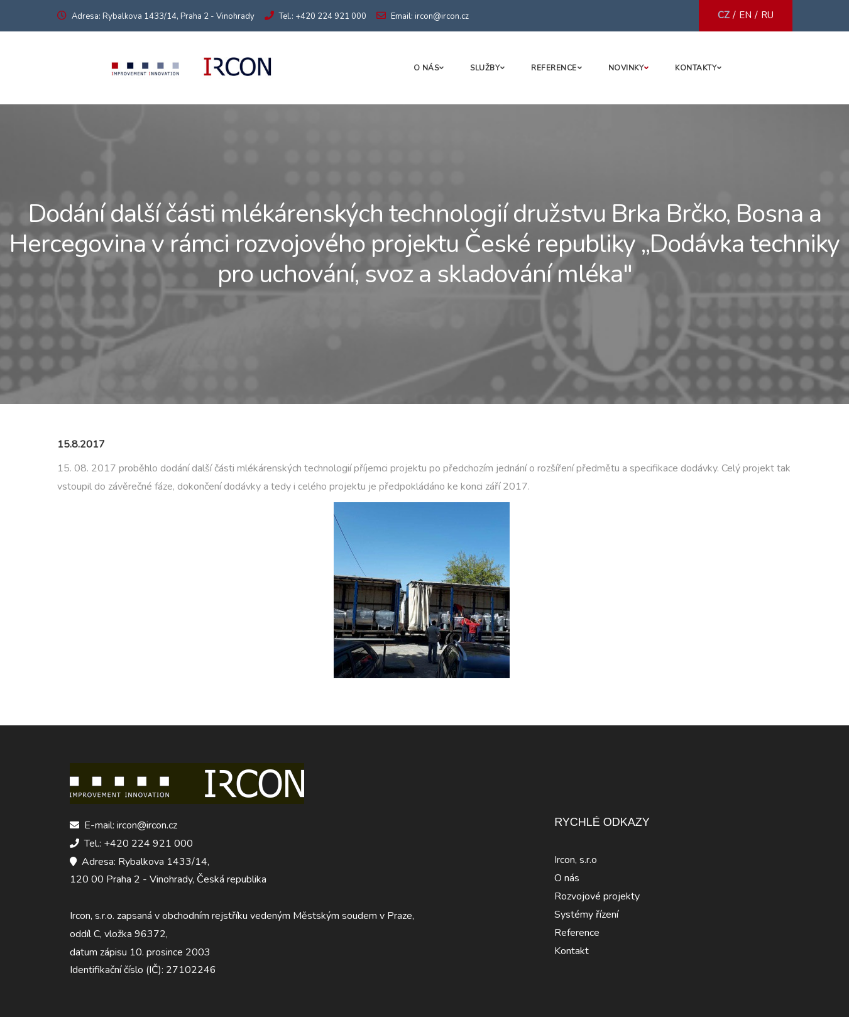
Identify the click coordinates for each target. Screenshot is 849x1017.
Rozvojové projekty (597, 896)
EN (745, 15)
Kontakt (571, 951)
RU (767, 15)
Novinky (626, 68)
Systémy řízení (586, 914)
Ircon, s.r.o (575, 860)
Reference (554, 68)
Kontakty (695, 68)
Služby (485, 68)
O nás (426, 68)
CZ (724, 15)
